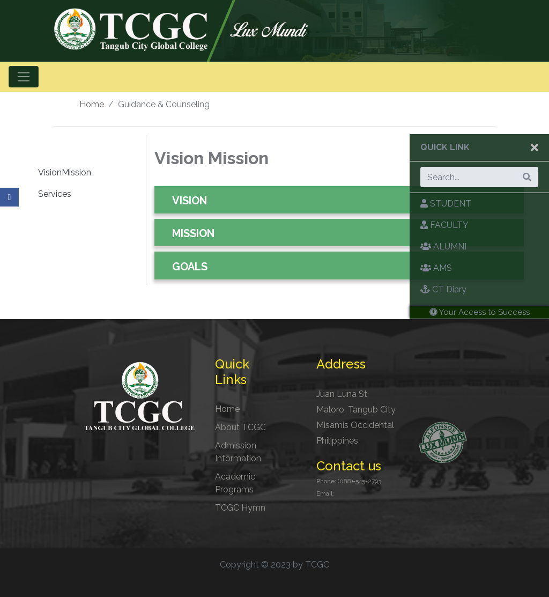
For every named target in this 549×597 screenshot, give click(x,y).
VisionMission (64, 172)
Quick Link (445, 147)
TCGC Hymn (240, 508)
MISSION (193, 233)
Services (54, 194)
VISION (189, 200)
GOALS (189, 266)
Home (91, 104)
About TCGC (240, 427)
